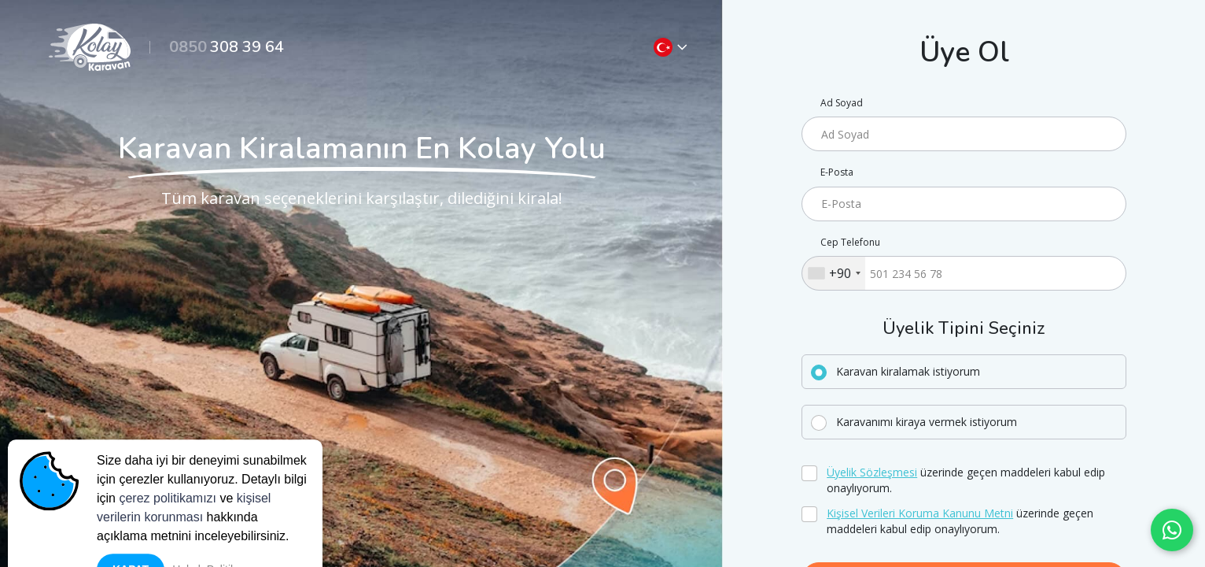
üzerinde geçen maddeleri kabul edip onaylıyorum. (966, 480)
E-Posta (836, 172)
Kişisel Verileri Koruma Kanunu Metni (920, 513)
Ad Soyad (841, 103)
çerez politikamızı (167, 536)
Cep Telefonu (850, 242)
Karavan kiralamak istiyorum (908, 371)
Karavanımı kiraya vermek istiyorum (926, 421)
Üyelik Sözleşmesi (872, 472)
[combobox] (833, 273)
